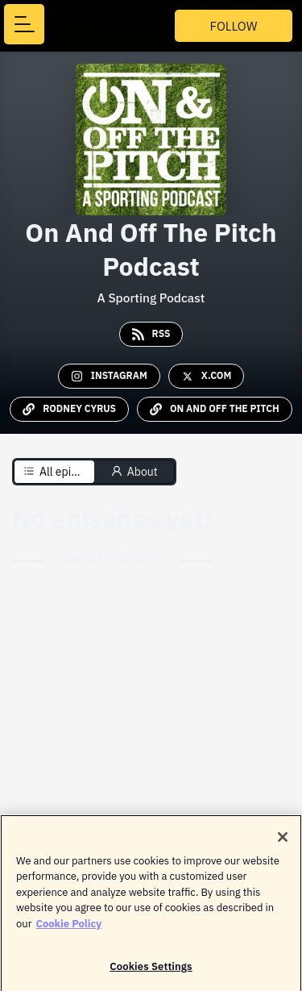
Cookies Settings (151, 970)
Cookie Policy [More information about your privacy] (68, 928)
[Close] (282, 841)
